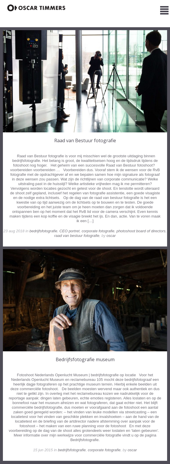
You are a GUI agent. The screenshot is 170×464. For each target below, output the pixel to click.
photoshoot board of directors (140, 231)
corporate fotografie (98, 231)
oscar (111, 235)
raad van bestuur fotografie (76, 235)
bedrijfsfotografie (43, 231)
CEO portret (69, 231)
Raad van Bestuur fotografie (85, 140)
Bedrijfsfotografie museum (85, 359)
